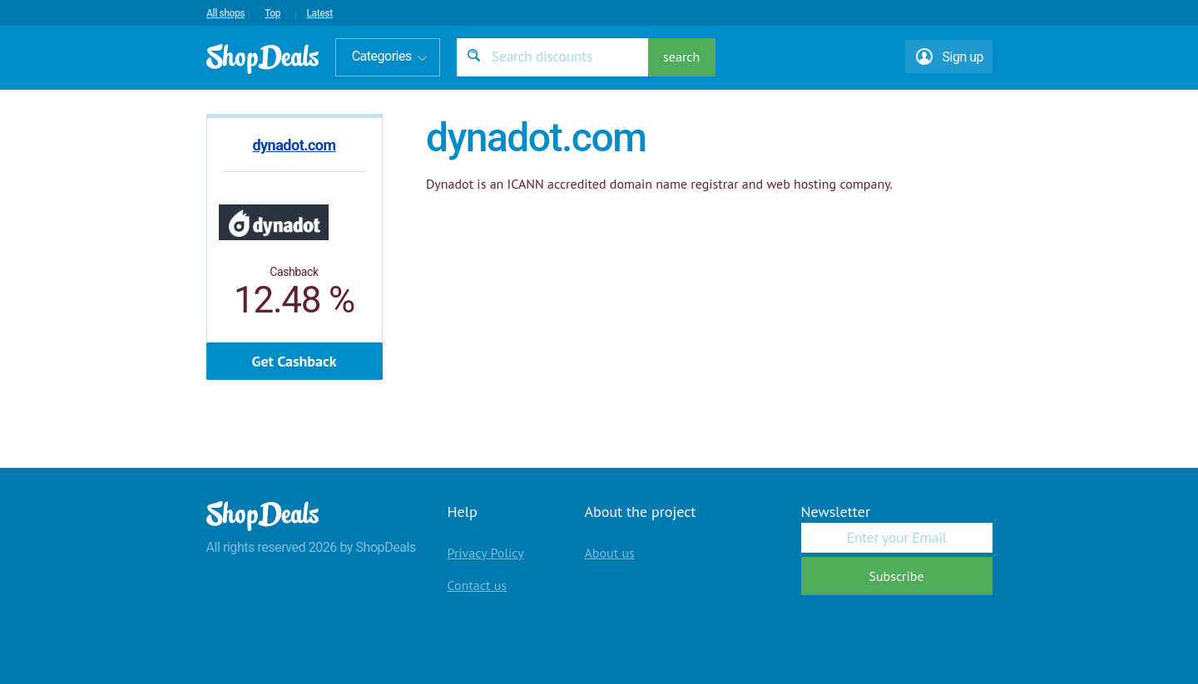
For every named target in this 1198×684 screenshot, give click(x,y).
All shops (225, 13)
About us (610, 552)
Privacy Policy (486, 552)
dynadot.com (293, 145)
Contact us (477, 585)
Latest (319, 13)
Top (272, 13)
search (681, 56)
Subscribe (896, 576)
